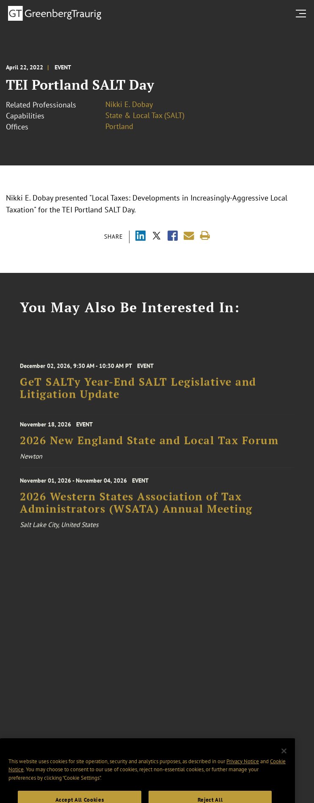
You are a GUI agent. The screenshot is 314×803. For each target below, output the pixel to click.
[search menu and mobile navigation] (302, 13)
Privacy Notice (242, 770)
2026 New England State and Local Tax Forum (149, 443)
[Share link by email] (189, 236)
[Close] (283, 760)
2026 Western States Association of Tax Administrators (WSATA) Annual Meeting (136, 507)
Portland (119, 126)
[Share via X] (156, 237)
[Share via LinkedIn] (140, 237)
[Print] (205, 236)
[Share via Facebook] (173, 237)
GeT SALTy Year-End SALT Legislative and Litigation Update (138, 392)
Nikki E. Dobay (129, 104)
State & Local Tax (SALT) (145, 115)
